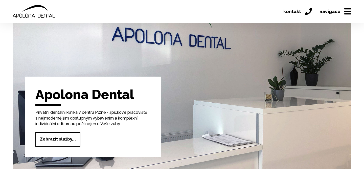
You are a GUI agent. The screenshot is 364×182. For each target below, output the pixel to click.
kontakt (297, 11)
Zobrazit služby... (58, 139)
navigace (335, 11)
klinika (72, 112)
